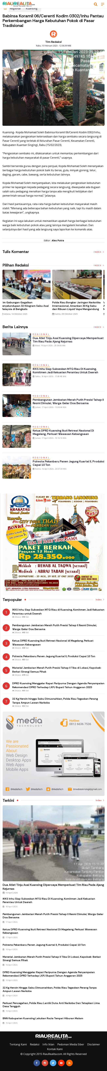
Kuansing (31, 8)
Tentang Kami (18, 1044)
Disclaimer (93, 1044)
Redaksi (34, 1044)
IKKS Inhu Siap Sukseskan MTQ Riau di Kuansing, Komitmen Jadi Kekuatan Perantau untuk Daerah (65, 370)
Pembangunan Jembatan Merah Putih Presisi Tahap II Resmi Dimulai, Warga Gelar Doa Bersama (68, 401)
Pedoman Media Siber (70, 1044)
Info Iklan (48, 1044)
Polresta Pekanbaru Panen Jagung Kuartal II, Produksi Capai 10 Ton (68, 463)
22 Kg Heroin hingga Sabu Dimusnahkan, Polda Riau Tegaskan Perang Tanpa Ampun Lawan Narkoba (50, 989)
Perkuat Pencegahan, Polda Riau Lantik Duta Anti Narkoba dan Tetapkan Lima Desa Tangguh (51, 1004)
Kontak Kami (55, 1049)
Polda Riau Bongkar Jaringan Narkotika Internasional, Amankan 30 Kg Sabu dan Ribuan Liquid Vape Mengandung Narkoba (78, 307)
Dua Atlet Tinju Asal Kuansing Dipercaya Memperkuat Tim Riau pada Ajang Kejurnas (68, 339)
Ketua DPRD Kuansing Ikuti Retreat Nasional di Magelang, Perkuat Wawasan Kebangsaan (63, 432)
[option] (28, 294)
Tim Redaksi (53, 42)
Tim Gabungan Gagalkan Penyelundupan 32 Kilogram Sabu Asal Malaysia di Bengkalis (27, 306)
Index (99, 252)
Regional (15, 8)
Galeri (3, 1029)
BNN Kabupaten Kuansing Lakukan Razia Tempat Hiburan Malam (43, 1018)
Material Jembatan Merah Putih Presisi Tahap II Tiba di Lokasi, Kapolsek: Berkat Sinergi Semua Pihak (52, 958)
